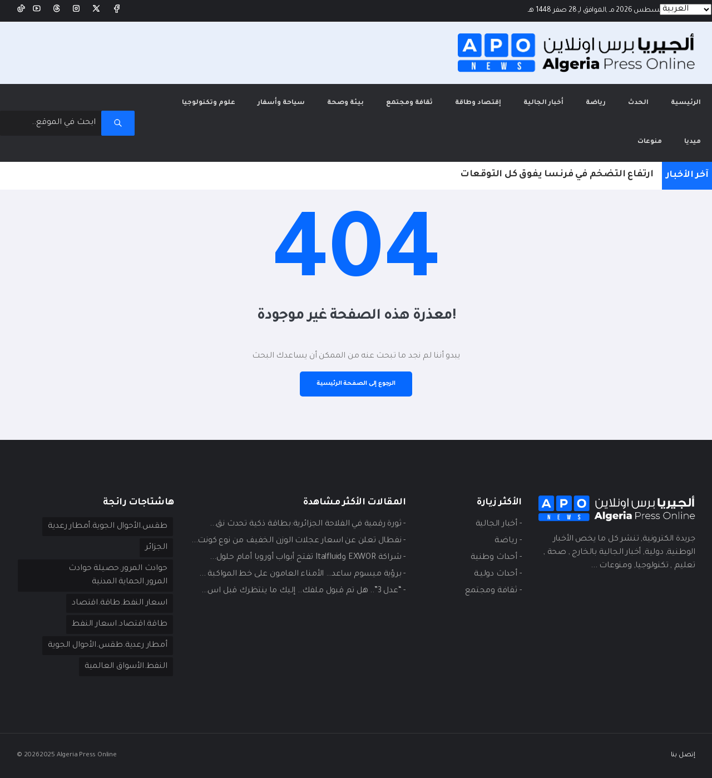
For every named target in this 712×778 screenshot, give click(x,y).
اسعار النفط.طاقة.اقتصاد (119, 603)
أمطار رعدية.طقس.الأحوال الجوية (107, 645)
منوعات (649, 142)
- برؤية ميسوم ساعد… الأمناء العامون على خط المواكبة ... (302, 574)
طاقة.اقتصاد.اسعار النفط (119, 624)
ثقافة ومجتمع (409, 103)
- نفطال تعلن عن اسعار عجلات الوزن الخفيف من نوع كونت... (298, 541)
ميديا (692, 142)
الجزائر (156, 547)
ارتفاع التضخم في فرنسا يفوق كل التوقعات (557, 175)
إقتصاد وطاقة (478, 103)
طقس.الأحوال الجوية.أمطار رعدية (107, 526)
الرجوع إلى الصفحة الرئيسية (356, 383)
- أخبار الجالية (499, 524)
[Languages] (685, 9)
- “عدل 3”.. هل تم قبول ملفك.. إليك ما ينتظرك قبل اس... (303, 591)
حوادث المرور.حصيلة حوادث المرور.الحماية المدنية (117, 575)
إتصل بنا (683, 755)
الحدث (638, 103)
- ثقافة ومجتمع (493, 591)
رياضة (596, 103)
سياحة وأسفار (281, 103)
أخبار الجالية (543, 103)
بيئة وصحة (345, 103)
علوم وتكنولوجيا (208, 103)
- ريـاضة (508, 541)
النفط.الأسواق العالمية (126, 666)
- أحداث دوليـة (497, 574)
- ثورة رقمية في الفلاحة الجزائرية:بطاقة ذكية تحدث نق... (308, 524)
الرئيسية (680, 95)
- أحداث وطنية (496, 557)
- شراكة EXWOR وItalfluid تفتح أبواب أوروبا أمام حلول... (308, 557)
